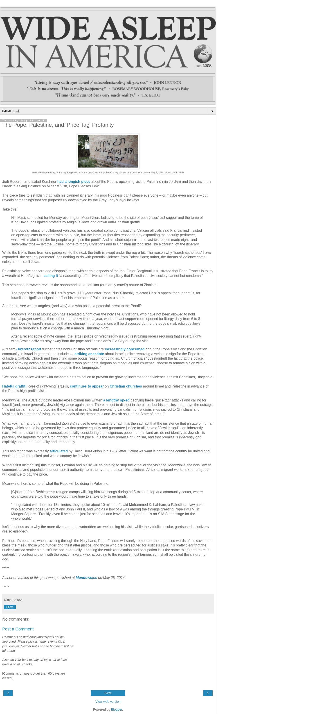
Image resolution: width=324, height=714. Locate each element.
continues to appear (87, 386)
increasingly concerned (125, 349)
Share (10, 607)
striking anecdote (89, 354)
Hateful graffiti (14, 386)
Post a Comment (18, 629)
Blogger (116, 709)
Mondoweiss (86, 578)
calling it (51, 276)
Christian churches (126, 386)
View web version (108, 701)
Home (108, 693)
